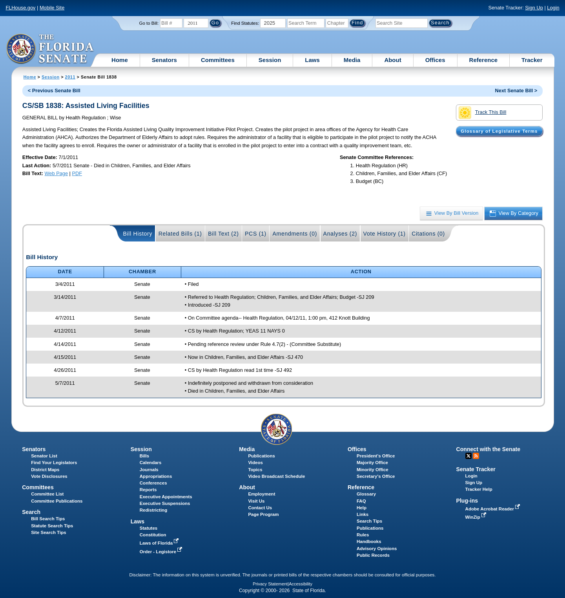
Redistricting (153, 510)
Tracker (531, 60)
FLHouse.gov (20, 8)
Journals (149, 469)
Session (270, 60)
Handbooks (369, 541)
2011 (70, 77)
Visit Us (256, 501)
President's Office (376, 456)
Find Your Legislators (54, 462)
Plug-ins (467, 500)
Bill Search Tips (48, 518)
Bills (144, 456)
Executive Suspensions (165, 503)
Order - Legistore (162, 551)
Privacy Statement (270, 584)
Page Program (263, 514)
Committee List (47, 494)
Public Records (373, 555)
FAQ (361, 501)
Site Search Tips (48, 532)
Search (31, 512)
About (392, 60)
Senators (164, 60)
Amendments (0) (294, 233)
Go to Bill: (149, 23)
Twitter (468, 456)
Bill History (137, 233)
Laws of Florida (160, 543)
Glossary (366, 494)
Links (362, 514)
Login (553, 8)
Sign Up (534, 8)
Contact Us (260, 507)
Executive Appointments (166, 496)
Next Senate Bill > (516, 90)
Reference (483, 60)
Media (352, 60)
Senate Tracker (476, 469)
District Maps (45, 469)
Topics (255, 469)
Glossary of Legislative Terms (499, 131)
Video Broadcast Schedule (276, 476)
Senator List (44, 456)
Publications (261, 456)
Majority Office (372, 462)
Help (361, 507)
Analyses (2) (340, 233)
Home (119, 60)
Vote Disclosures (49, 476)
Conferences (153, 483)
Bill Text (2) (223, 233)
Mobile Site (52, 8)
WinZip (476, 517)
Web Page (56, 173)
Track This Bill (482, 112)
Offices (435, 60)
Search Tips (369, 521)
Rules (363, 534)
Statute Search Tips (52, 525)
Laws (312, 60)
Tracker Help (478, 489)
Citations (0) (428, 233)
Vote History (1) (384, 233)
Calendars (151, 462)
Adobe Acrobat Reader (493, 509)
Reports (148, 489)
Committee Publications (56, 501)
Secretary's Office (376, 476)
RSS (476, 456)
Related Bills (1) (180, 233)
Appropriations (156, 476)
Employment (261, 494)
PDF (77, 173)
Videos (255, 462)
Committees (218, 60)
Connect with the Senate (488, 449)
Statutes (148, 528)
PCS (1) (255, 233)
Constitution (153, 534)
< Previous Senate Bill (54, 90)
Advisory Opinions (377, 548)
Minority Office (372, 469)
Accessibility (300, 584)
